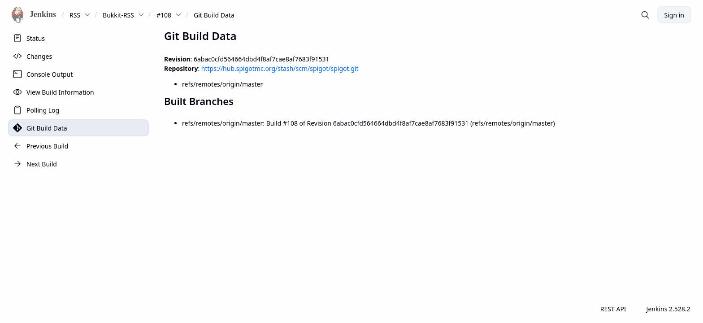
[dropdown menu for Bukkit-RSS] (141, 14)
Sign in (674, 15)
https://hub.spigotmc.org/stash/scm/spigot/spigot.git (280, 68)
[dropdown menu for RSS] (87, 14)
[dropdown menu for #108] (178, 14)
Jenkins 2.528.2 (668, 309)
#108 (163, 15)
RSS (74, 15)
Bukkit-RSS (118, 15)
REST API (613, 309)
